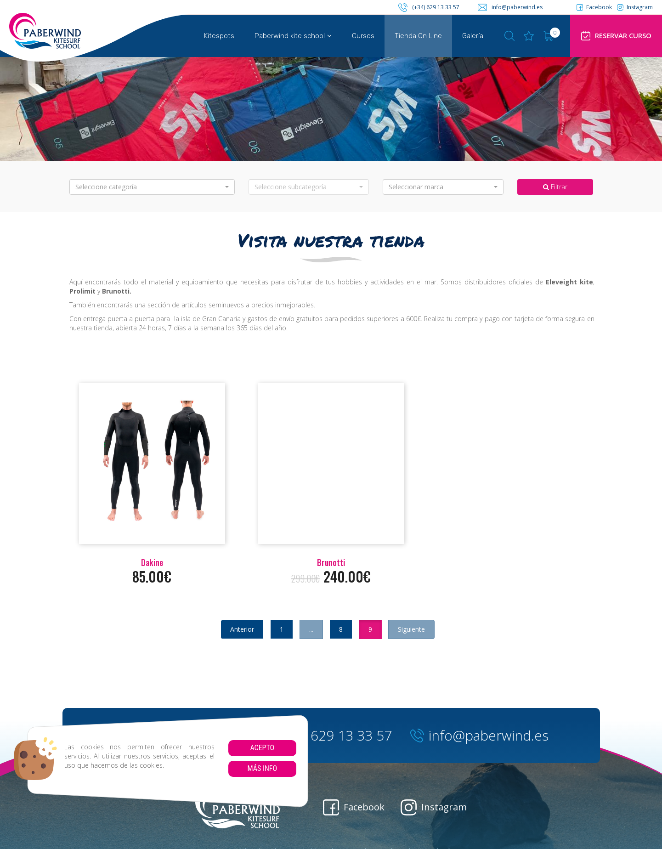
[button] (152, 187)
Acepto (262, 747)
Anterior (242, 629)
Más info (262, 768)
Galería (472, 36)
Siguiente (411, 629)
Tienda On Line (418, 36)
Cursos (363, 36)
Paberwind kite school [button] (293, 36)
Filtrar (555, 186)
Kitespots (219, 36)
